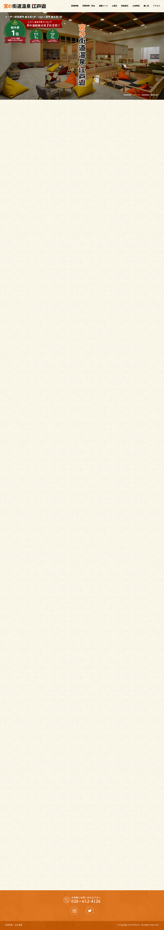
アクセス (156, 6)
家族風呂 (124, 6)
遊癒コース (103, 6)
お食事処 (136, 6)
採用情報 (9, 925)
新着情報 (74, 6)
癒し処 (146, 6)
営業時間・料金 (88, 6)
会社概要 (18, 925)
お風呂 (114, 6)
